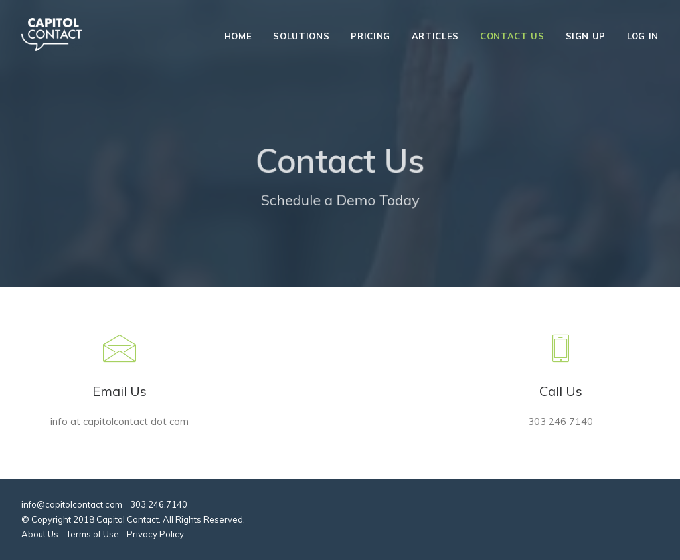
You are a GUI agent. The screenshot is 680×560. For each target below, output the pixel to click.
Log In (643, 36)
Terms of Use (92, 534)
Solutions (301, 36)
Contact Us (512, 36)
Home (238, 36)
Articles (435, 36)
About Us (39, 534)
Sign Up (586, 36)
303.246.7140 (158, 504)
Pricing (370, 36)
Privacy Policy (155, 534)
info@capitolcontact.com (71, 504)
